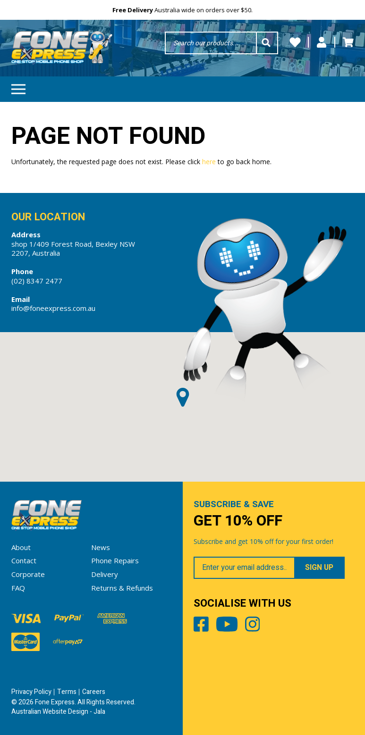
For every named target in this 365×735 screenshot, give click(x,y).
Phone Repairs (115, 560)
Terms (66, 692)
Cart (348, 42)
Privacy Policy (31, 692)
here (209, 161)
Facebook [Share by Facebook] (201, 626)
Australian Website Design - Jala (58, 712)
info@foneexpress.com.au (53, 308)
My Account (321, 42)
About (21, 547)
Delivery (104, 574)
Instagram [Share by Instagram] (252, 626)
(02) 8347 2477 (36, 280)
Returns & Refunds (122, 588)
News (100, 547)
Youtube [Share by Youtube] (227, 626)
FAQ (18, 588)
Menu (18, 86)
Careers (93, 692)
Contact (23, 560)
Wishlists (295, 42)
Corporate (28, 574)
